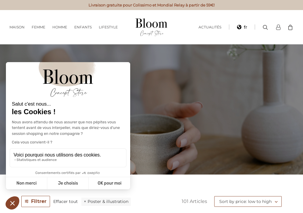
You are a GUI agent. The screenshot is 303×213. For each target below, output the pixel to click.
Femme (38, 27)
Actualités (210, 27)
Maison (17, 27)
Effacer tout (65, 201)
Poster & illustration (108, 201)
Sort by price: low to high (245, 201)
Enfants (83, 27)
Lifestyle (108, 27)
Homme (59, 27)
